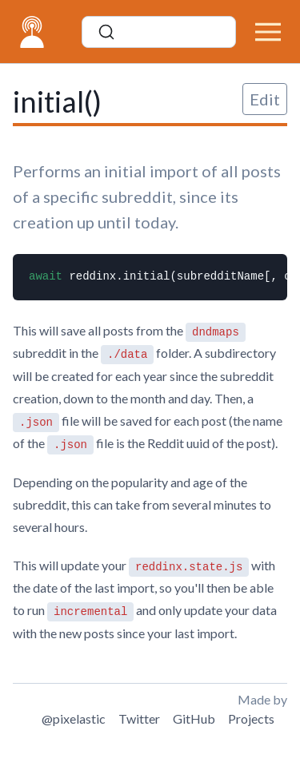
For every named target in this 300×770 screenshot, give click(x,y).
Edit (265, 99)
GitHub (194, 718)
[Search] (159, 32)
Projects (251, 718)
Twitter (139, 718)
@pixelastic (74, 718)
